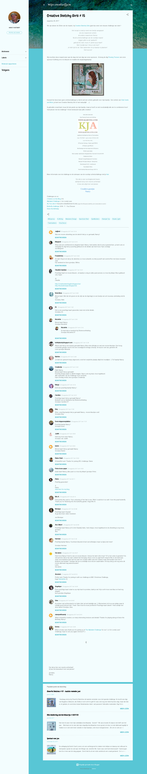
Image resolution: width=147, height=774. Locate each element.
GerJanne (58, 553)
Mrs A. (57, 497)
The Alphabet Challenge (93, 630)
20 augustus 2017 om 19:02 (71, 458)
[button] (127, 14)
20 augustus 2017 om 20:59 (71, 525)
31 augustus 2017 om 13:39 (68, 627)
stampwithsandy (60, 614)
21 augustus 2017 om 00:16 (69, 574)
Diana (57, 479)
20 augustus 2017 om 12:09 (69, 319)
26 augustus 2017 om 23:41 (74, 614)
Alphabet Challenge (53, 201)
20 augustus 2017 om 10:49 (70, 293)
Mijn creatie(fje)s (59, 5)
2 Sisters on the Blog (54, 199)
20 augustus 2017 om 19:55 (75, 468)
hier (108, 174)
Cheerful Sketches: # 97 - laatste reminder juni (63, 691)
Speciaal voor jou (53, 738)
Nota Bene (58, 293)
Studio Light (116, 219)
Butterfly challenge (53, 206)
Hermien (58, 539)
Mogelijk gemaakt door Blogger (88, 765)
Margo (57, 385)
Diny (56, 409)
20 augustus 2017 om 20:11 (67, 479)
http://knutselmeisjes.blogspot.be (66, 286)
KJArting (60, 219)
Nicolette (58, 319)
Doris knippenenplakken (62, 421)
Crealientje (58, 367)
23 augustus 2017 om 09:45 (66, 600)
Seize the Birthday (53, 209)
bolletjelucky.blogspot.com (63, 343)
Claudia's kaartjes (61, 270)
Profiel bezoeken (14, 32)
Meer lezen (124, 709)
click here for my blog (62, 489)
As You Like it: (51, 204)
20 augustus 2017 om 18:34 (67, 434)
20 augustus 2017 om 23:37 (70, 553)
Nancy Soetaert (14, 27)
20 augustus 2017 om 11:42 (65, 307)
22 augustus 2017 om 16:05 (70, 586)
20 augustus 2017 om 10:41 (75, 270)
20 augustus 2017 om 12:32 (70, 367)
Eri (56, 307)
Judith (57, 434)
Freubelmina (59, 256)
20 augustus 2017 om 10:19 (69, 242)
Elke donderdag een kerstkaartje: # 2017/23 (62, 715)
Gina (56, 600)
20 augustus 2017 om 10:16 (69, 231)
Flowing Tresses (114, 57)
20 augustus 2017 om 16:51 (69, 395)
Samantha (62, 579)
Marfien (57, 357)
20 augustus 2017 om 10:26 (71, 256)
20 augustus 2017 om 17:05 (66, 409)
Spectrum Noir (84, 219)
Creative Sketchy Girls (82, 26)
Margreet (58, 242)
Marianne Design (71, 219)
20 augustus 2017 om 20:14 (68, 496)
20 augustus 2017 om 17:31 (79, 421)
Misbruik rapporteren (9, 64)
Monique (58, 509)
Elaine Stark (59, 458)
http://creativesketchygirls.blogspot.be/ (68, 284)
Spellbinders (95, 219)
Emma (57, 627)
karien (57, 446)
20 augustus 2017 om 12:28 (81, 342)
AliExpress (51, 219)
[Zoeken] (131, 5)
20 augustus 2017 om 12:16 (75, 327)
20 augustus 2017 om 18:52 (67, 446)
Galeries (94, 768)
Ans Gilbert (59, 525)
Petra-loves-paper (61, 468)
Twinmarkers (52, 223)
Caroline (57, 395)
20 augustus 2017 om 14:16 (68, 385)
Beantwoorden (60, 237)
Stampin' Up (106, 219)
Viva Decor (62, 223)
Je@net (57, 231)
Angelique (58, 586)
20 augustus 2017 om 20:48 (69, 509)
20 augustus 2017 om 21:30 (69, 539)
